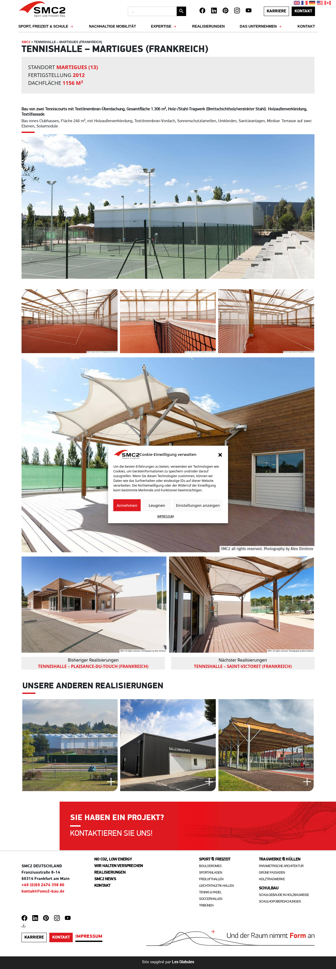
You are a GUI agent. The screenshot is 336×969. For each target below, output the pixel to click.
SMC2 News (105, 879)
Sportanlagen (210, 872)
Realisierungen (208, 26)
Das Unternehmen (261, 26)
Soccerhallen (210, 899)
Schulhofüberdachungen (280, 901)
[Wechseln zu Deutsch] (313, 3)
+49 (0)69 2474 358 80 (43, 885)
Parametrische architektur (281, 866)
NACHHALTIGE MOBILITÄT (112, 26)
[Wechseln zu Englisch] (297, 3)
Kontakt (306, 26)
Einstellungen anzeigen (198, 505)
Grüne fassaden (272, 872)
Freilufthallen (211, 879)
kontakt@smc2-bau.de (43, 891)
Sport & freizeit (214, 859)
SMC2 (26, 42)
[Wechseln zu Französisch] (305, 3)
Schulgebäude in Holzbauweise (284, 895)
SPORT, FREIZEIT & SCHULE (46, 26)
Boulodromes (210, 866)
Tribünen (206, 905)
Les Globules (183, 962)
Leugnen (157, 505)
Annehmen (127, 505)
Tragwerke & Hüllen (280, 859)
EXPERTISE (164, 26)
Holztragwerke (272, 879)
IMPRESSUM (165, 516)
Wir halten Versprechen (118, 866)
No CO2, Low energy (113, 859)
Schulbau (269, 888)
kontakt (303, 11)
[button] (220, 454)
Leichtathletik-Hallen (216, 886)
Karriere (276, 11)
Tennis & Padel (210, 892)
